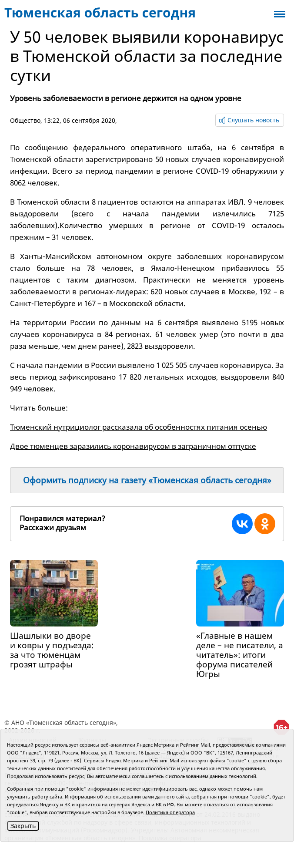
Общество (25, 120)
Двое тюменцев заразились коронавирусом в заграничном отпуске (133, 446)
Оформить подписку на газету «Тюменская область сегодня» (147, 480)
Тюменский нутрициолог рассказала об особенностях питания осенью (138, 427)
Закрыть (23, 826)
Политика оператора (170, 812)
